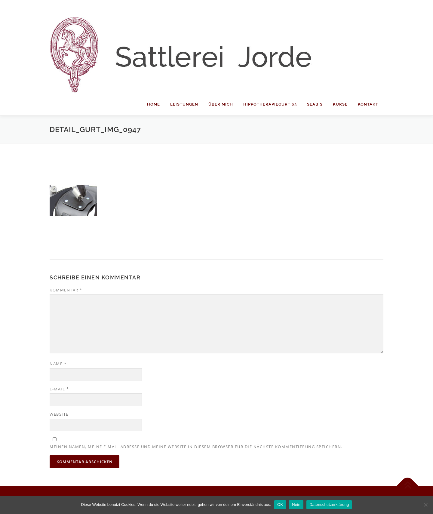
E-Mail (59, 389)
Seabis (315, 104)
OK (280, 504)
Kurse (340, 104)
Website (59, 414)
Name (58, 363)
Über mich (220, 104)
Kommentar (66, 290)
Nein (296, 504)
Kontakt (368, 104)
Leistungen (184, 104)
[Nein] (425, 505)
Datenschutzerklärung (329, 504)
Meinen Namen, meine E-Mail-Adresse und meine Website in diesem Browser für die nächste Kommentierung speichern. (196, 446)
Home (153, 104)
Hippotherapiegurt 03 (270, 104)
